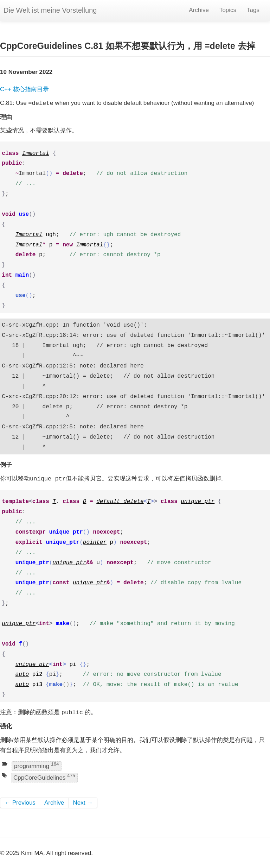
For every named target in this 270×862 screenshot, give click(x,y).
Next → (83, 802)
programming (36, 765)
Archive (199, 10)
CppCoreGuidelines (44, 777)
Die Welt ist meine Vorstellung (50, 10)
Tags (253, 10)
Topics (227, 10)
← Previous (20, 802)
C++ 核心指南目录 (24, 89)
